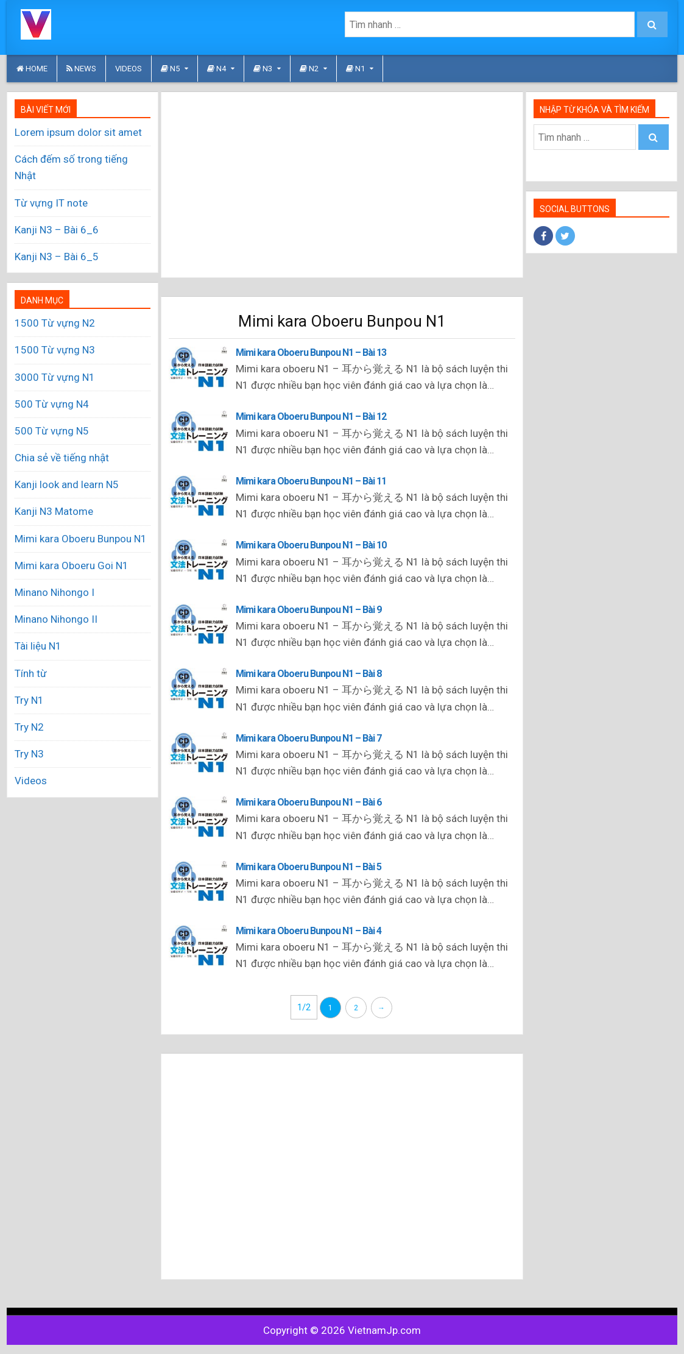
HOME (32, 68)
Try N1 (29, 700)
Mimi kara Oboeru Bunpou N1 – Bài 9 (308, 609)
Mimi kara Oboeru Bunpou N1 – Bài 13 (311, 352)
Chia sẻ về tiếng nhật (62, 458)
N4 (216, 68)
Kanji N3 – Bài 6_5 (57, 256)
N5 (170, 68)
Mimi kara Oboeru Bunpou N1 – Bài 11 (311, 481)
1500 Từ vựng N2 (55, 323)
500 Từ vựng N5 (52, 431)
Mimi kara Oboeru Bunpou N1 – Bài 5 (308, 867)
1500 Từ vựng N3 (55, 350)
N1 (355, 68)
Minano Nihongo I (54, 592)
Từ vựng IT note (51, 203)
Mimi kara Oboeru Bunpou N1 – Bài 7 (308, 738)
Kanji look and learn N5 (67, 484)
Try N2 (29, 727)
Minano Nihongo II (56, 619)
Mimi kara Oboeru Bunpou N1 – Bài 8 (308, 673)
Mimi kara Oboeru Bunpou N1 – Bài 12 (311, 416)
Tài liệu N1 (38, 646)
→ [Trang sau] (381, 1008)
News (81, 68)
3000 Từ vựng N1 (55, 377)
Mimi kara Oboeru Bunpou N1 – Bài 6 (308, 802)
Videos (128, 68)
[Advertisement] (342, 184)
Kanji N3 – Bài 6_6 (57, 230)
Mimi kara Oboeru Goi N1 (72, 565)
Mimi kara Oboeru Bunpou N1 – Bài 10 (311, 545)
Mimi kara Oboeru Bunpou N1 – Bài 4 (308, 931)
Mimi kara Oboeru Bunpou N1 (81, 539)
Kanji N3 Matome (54, 511)
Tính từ (31, 673)
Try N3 (29, 754)
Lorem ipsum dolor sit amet (78, 132)
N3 (262, 68)
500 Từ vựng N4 (52, 404)
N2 (309, 68)
